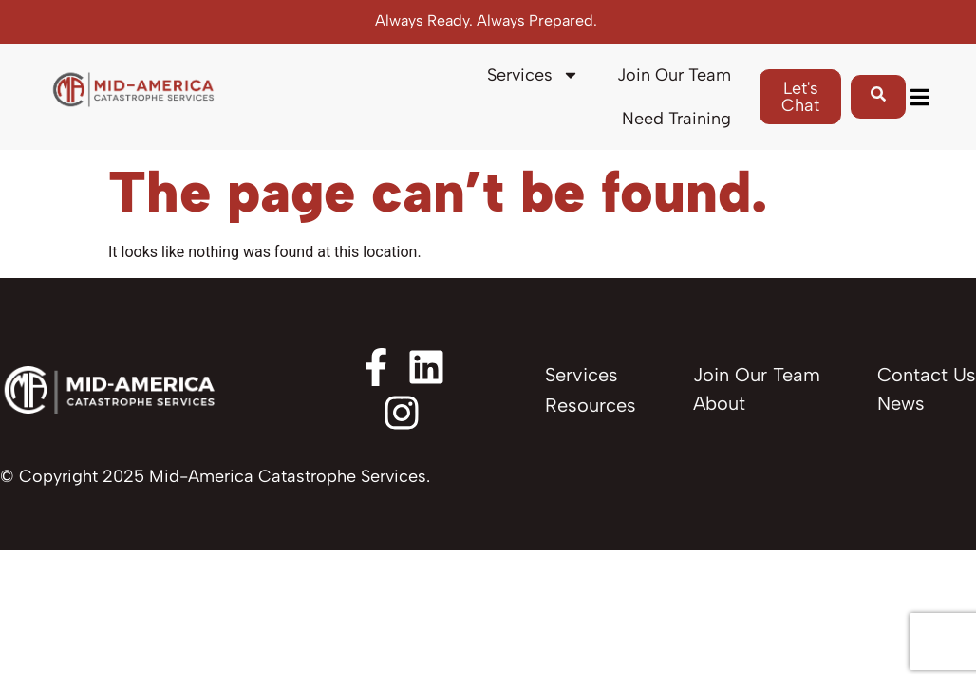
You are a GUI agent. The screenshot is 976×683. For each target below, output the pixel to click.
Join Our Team (674, 75)
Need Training (676, 118)
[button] (919, 97)
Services (533, 75)
